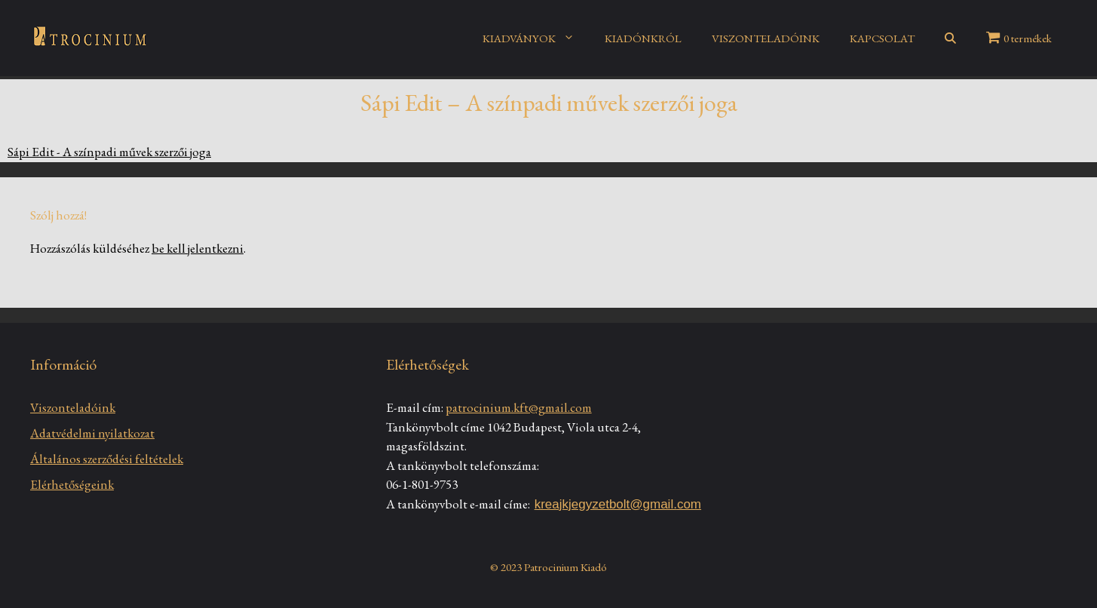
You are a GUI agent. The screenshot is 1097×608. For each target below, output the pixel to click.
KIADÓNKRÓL (643, 38)
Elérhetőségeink (72, 484)
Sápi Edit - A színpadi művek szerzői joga (109, 151)
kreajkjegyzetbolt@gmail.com (618, 504)
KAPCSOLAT (882, 38)
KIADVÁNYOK (536, 38)
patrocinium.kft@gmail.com (519, 407)
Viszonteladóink (72, 407)
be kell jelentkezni (198, 248)
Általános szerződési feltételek (106, 458)
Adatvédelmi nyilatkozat (92, 433)
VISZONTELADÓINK (766, 38)
